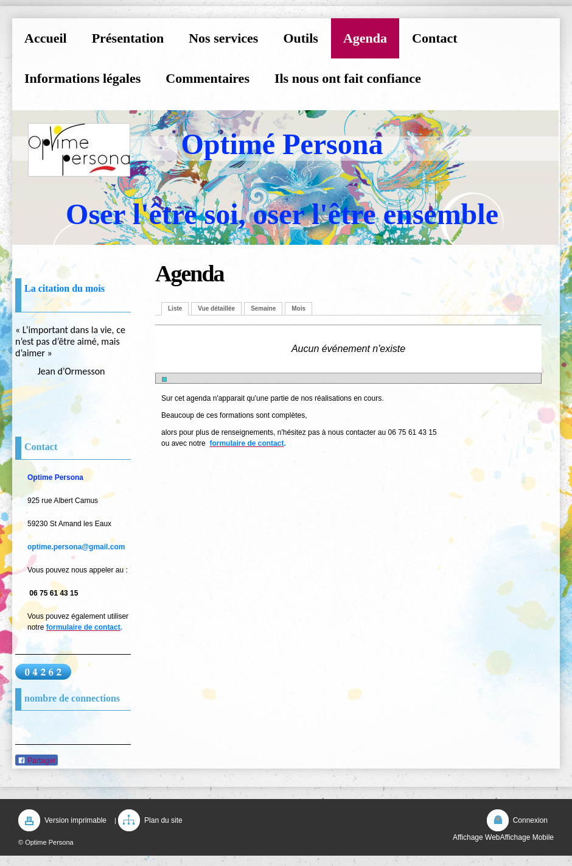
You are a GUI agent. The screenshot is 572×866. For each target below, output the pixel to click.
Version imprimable (75, 820)
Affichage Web (476, 837)
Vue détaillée (216, 308)
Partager (36, 760)
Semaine (263, 308)
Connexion (530, 820)
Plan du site (163, 820)
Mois (298, 308)
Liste (175, 308)
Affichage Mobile (527, 837)
